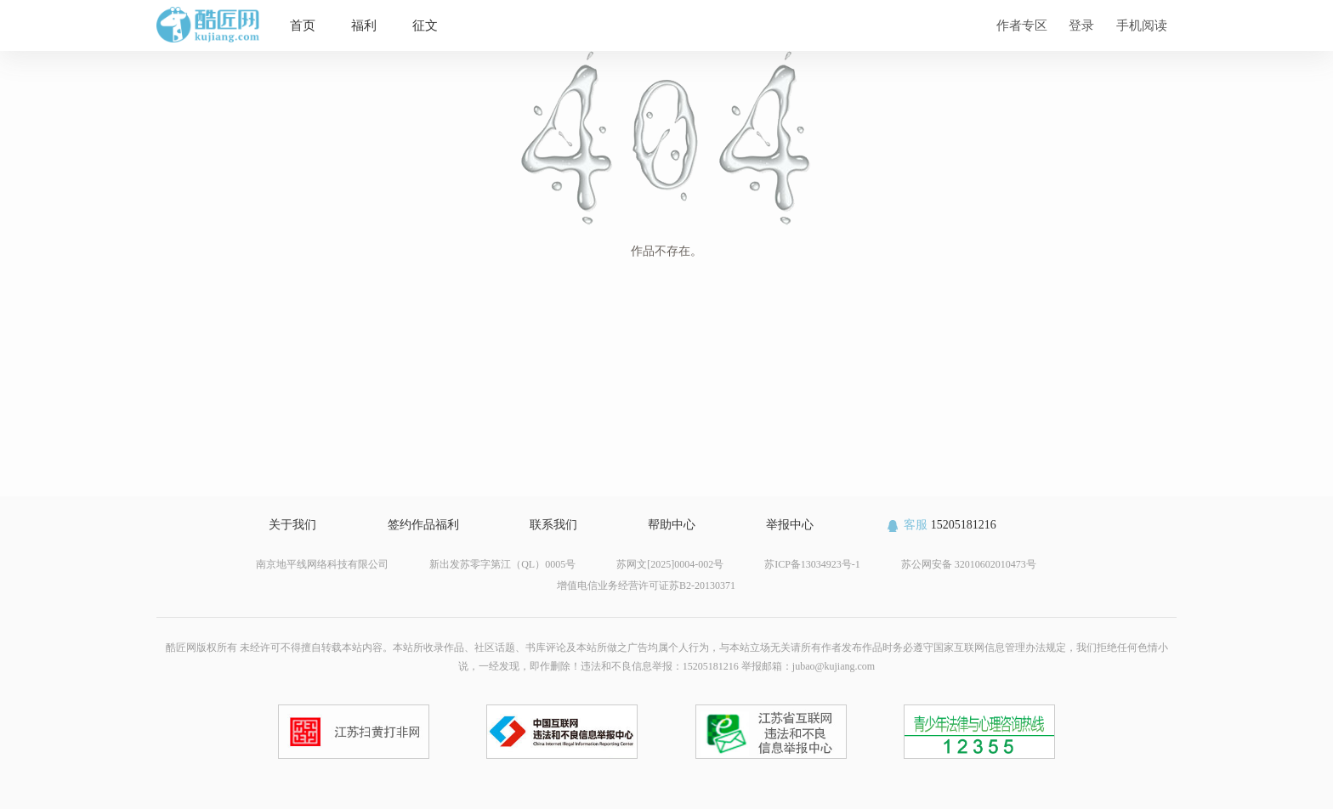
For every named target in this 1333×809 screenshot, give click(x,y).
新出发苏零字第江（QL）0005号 (502, 564)
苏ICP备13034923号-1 (812, 564)
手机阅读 (1141, 25)
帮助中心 (671, 524)
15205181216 (940, 524)
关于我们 (292, 524)
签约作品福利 (423, 524)
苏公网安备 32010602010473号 (968, 564)
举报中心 (790, 524)
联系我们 (553, 524)
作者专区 (1021, 25)
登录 (1081, 25)
